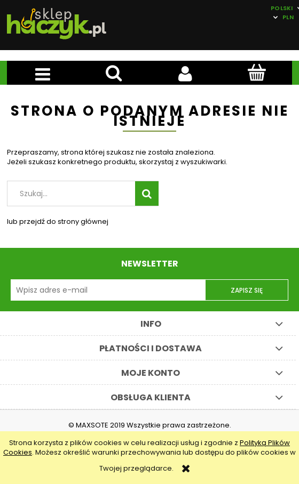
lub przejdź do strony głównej (57, 221)
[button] (42, 73)
